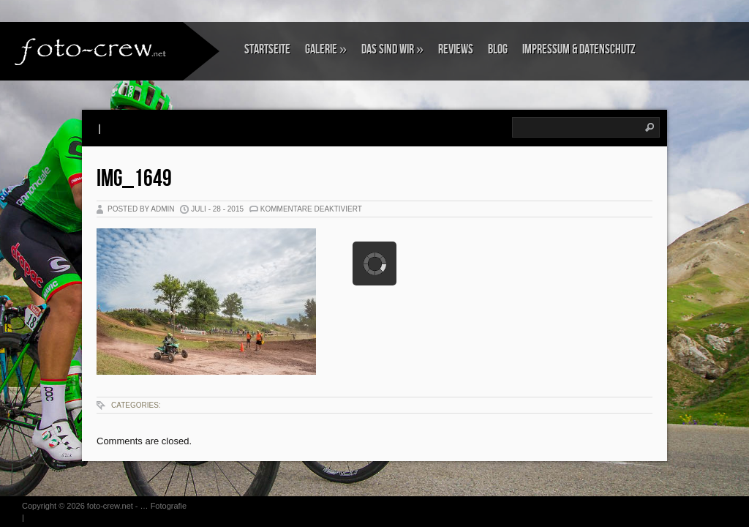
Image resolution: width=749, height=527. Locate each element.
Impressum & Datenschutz (579, 49)
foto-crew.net (110, 505)
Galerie (326, 49)
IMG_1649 (134, 179)
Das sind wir (392, 49)
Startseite (267, 49)
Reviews (455, 49)
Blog (498, 49)
